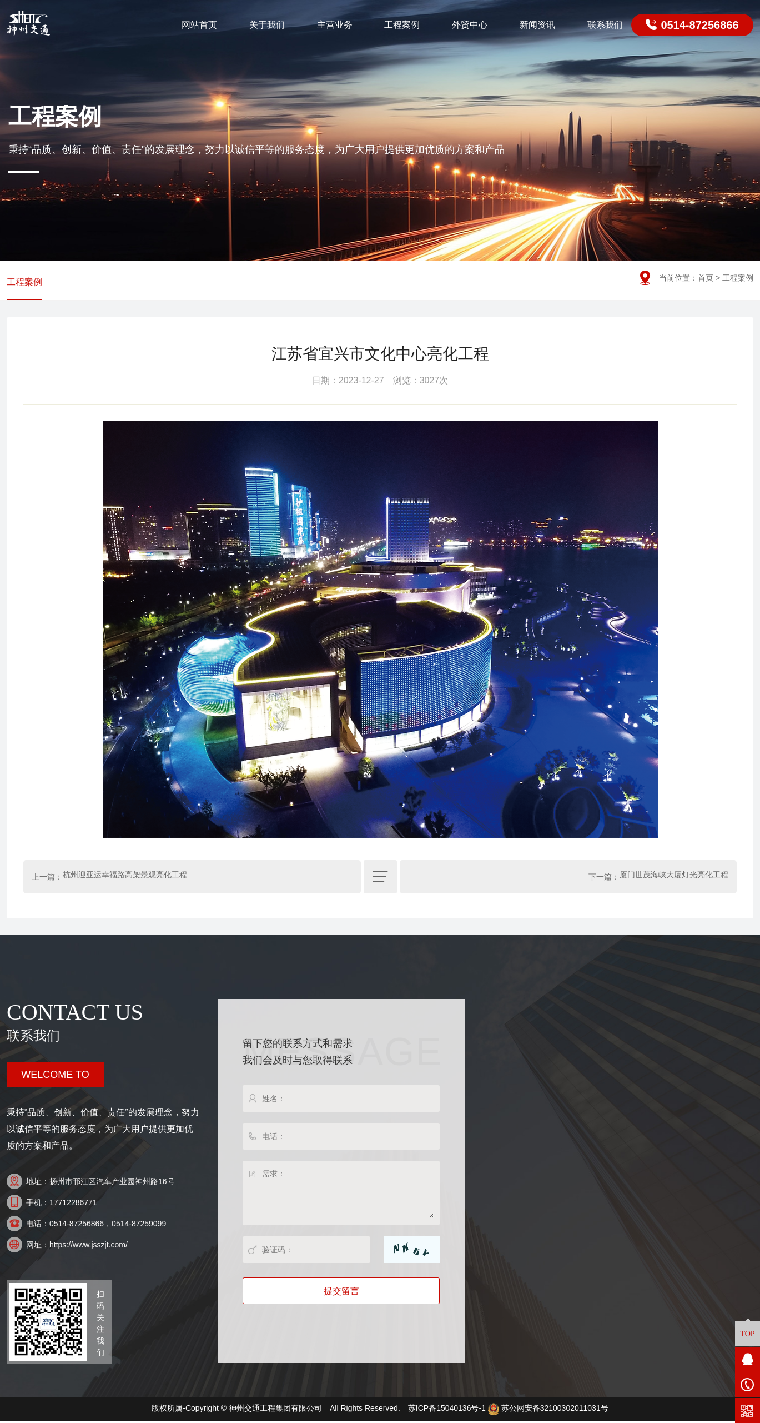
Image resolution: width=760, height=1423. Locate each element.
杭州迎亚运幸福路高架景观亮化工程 (125, 879)
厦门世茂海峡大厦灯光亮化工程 (674, 879)
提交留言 (341, 1294)
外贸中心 (469, 24)
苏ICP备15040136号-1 (447, 1410)
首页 (705, 277)
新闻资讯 (537, 24)
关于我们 (267, 24)
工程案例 (402, 24)
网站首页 (199, 24)
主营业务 (335, 24)
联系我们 (605, 24)
